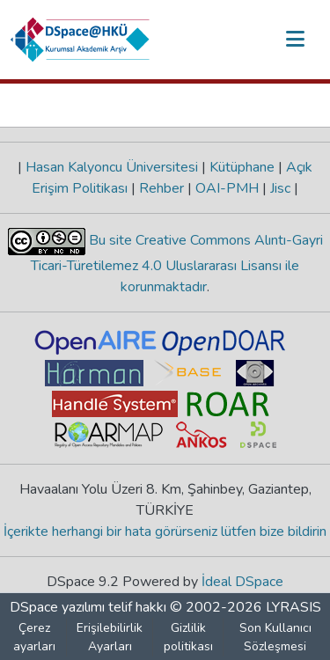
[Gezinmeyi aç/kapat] (294, 39)
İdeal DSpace (242, 581)
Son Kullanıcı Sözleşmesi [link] (275, 637)
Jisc (280, 188)
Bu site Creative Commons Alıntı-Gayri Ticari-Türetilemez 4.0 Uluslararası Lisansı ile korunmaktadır (177, 264)
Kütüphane (242, 167)
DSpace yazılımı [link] (57, 607)
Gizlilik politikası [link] (188, 637)
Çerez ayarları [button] (34, 637)
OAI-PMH (227, 188)
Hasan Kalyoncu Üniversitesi (112, 167)
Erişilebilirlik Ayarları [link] (110, 637)
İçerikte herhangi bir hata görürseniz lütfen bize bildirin (165, 531)
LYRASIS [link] (293, 607)
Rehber (161, 188)
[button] (80, 40)
